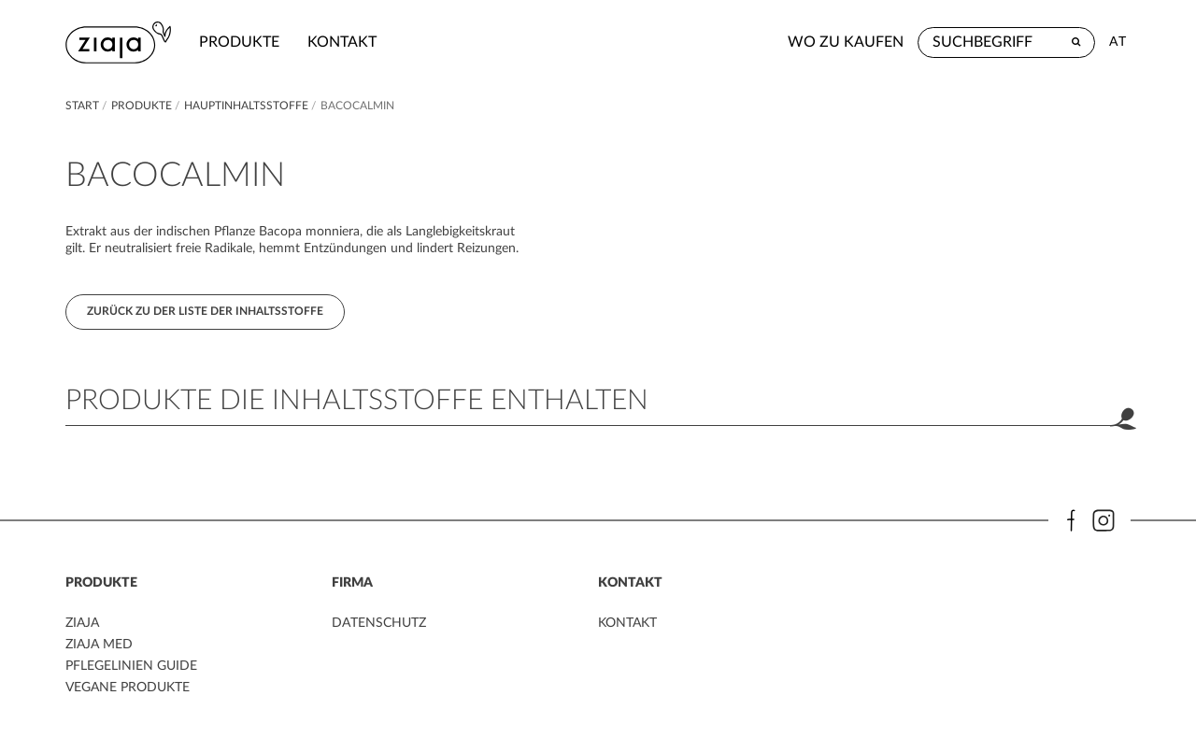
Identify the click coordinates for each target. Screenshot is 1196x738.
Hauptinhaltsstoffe (247, 105)
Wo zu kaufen (846, 42)
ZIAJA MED (99, 644)
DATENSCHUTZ (379, 623)
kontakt (342, 42)
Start (83, 105)
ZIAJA (82, 623)
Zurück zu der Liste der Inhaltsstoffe (205, 311)
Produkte (239, 42)
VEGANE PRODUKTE (127, 687)
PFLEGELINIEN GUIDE (131, 666)
